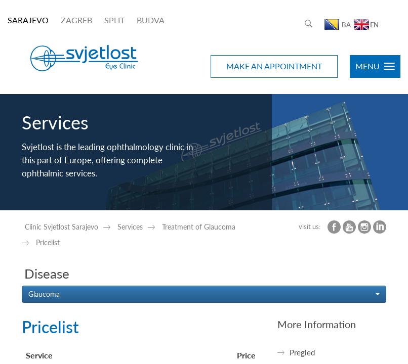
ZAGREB (76, 20)
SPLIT (114, 20)
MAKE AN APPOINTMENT (274, 66)
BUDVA (151, 20)
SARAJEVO (28, 20)
